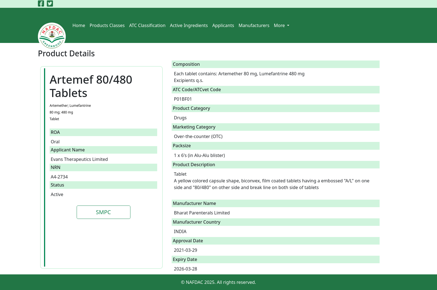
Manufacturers (254, 25)
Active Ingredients (189, 25)
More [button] (280, 25)
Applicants (223, 25)
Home (78, 25)
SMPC (103, 212)
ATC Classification (147, 25)
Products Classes (107, 25)
